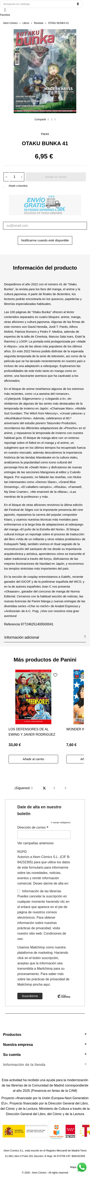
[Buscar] (41, 4)
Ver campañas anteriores (35, 843)
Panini (45, 134)
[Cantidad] (14, 176)
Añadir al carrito (55, 176)
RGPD (22, 851)
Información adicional (45, 637)
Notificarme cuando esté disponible (45, 240)
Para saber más (51, 974)
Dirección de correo (33, 827)
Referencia (12, 624)
